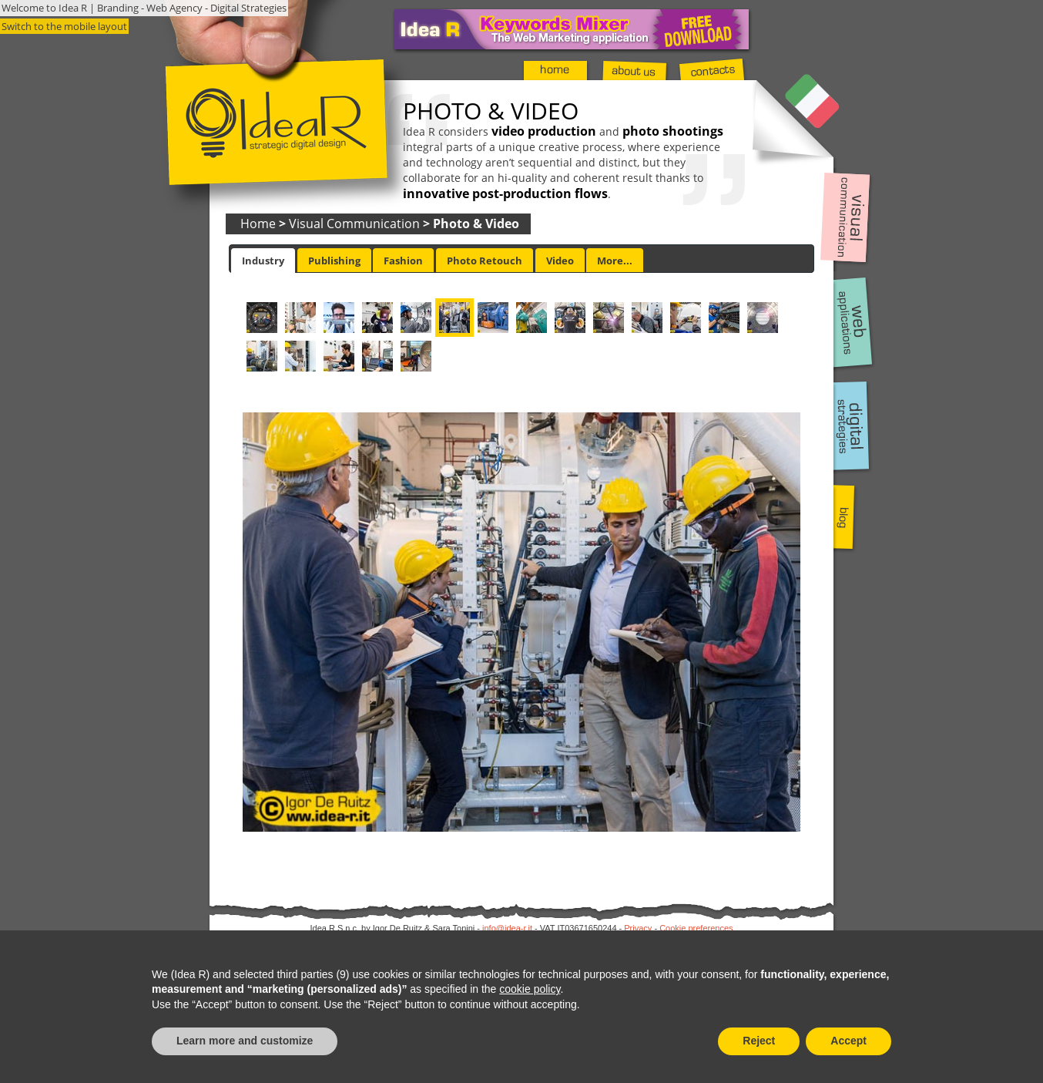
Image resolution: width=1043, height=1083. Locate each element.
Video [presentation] (560, 260)
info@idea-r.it (507, 928)
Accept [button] (848, 1040)
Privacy (638, 928)
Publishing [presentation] (334, 260)
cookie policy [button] (529, 989)
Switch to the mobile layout (64, 26)
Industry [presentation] (263, 260)
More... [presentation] (614, 260)
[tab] (263, 260)
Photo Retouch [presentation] (484, 260)
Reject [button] (759, 1040)
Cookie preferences (696, 928)
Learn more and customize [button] (244, 1040)
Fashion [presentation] (403, 260)
